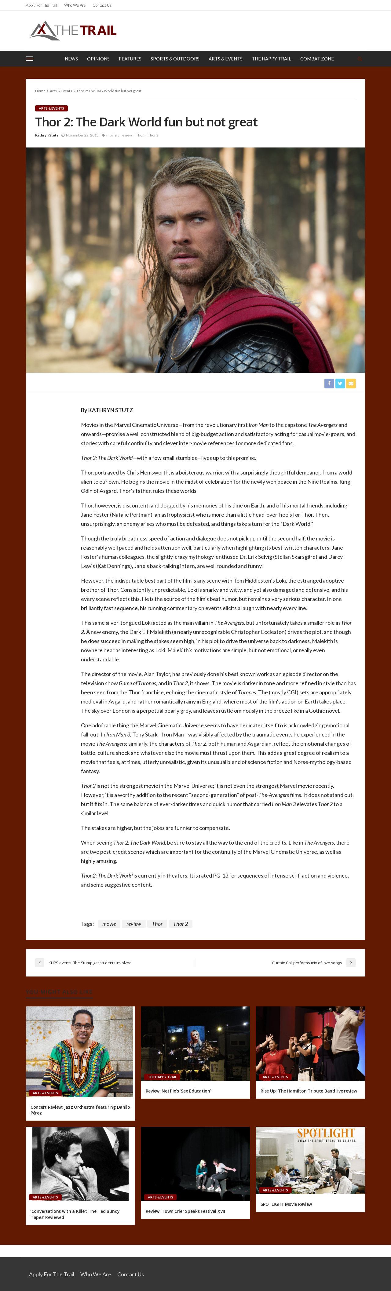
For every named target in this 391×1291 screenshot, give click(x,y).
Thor (140, 135)
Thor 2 (153, 135)
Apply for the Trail (41, 5)
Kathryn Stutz (46, 135)
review (126, 135)
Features (130, 58)
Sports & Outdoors (175, 58)
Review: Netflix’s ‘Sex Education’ (178, 1091)
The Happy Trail (271, 58)
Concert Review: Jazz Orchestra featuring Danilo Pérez (80, 1110)
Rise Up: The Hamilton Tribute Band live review (309, 1091)
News (71, 58)
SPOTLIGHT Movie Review (286, 1204)
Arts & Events (226, 58)
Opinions (98, 58)
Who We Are (75, 5)
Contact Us (102, 5)
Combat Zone (317, 58)
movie (111, 135)
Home (40, 91)
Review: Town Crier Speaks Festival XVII (185, 1211)
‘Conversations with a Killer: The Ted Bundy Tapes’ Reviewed (75, 1214)
